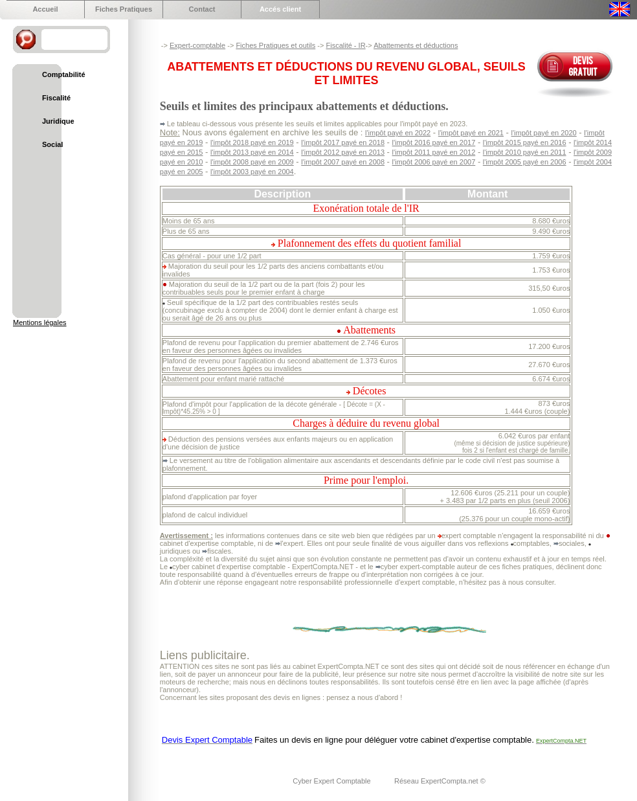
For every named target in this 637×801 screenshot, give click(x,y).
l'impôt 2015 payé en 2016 (524, 142)
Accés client (280, 9)
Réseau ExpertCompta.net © (440, 781)
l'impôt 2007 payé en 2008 (343, 162)
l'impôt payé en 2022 (397, 133)
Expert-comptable (197, 45)
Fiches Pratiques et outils (275, 45)
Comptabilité (63, 74)
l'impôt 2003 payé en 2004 (252, 171)
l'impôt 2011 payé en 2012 (434, 152)
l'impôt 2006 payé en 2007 (434, 162)
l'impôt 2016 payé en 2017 (434, 142)
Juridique (58, 121)
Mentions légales (40, 322)
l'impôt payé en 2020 (544, 133)
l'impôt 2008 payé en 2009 (252, 162)
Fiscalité (56, 98)
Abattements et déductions (416, 45)
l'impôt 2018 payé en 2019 (252, 142)
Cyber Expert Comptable (333, 781)
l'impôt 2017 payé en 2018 (343, 142)
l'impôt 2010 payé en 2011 (524, 152)
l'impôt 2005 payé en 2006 (524, 162)
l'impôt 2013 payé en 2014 (252, 152)
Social (52, 144)
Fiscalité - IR (345, 45)
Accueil (45, 9)
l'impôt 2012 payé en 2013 (343, 152)
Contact (202, 9)
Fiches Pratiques (123, 9)
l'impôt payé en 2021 (471, 133)
